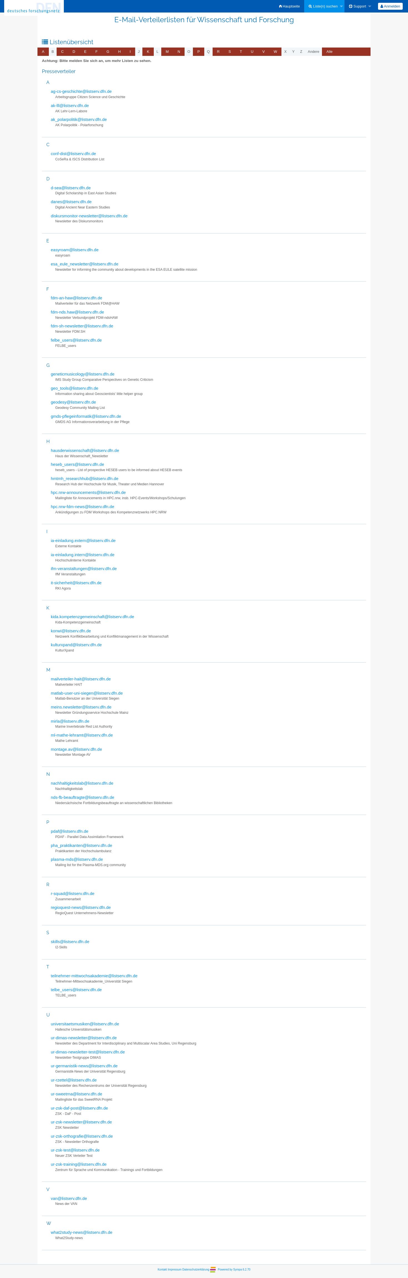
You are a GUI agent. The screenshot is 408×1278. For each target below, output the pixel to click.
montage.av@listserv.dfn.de (76, 749)
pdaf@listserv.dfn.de (69, 831)
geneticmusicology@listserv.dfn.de (82, 374)
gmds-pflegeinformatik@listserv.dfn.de (86, 416)
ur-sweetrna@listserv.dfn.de (76, 1093)
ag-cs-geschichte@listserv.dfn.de (81, 91)
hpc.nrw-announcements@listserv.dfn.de (88, 492)
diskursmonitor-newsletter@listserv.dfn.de (89, 215)
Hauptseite (289, 6)
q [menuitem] (208, 51)
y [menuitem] (293, 51)
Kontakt (162, 1269)
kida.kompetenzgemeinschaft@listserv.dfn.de (92, 616)
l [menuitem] (157, 51)
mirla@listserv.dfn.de (70, 721)
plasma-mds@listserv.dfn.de (77, 859)
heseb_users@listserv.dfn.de (77, 464)
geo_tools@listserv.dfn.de (74, 388)
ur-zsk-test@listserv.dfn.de (75, 1150)
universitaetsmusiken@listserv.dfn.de (85, 1023)
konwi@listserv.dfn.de (71, 630)
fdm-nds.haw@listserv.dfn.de (77, 312)
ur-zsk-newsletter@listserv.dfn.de (81, 1122)
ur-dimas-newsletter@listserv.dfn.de (84, 1037)
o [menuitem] (188, 51)
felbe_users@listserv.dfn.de (76, 340)
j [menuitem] (139, 51)
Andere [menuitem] (313, 51)
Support (357, 6)
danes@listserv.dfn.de (71, 201)
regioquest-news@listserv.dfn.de (81, 907)
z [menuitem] (301, 51)
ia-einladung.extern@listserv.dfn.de (83, 540)
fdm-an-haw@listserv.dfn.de (76, 297)
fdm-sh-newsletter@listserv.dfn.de (82, 326)
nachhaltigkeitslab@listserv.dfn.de (82, 783)
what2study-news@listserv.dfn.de (81, 1232)
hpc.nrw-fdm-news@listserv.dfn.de (82, 506)
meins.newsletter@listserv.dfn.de (81, 707)
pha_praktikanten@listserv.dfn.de (81, 845)
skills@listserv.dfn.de (70, 941)
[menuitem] (289, 6)
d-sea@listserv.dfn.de (71, 187)
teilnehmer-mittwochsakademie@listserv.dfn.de (94, 975)
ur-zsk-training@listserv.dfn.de (79, 1164)
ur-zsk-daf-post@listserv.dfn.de (79, 1108)
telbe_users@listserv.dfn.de (76, 989)
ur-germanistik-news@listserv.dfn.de (84, 1065)
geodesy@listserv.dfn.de (73, 402)
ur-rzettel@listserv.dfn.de (74, 1080)
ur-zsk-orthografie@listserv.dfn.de (82, 1136)
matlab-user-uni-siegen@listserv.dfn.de (87, 693)
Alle (329, 51)
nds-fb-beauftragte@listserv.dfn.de (82, 797)
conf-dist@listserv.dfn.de (73, 153)
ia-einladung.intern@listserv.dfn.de (82, 554)
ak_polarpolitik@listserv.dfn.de (79, 119)
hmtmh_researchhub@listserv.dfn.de (84, 478)
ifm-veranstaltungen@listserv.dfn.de (84, 568)
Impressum (175, 1269)
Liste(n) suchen (323, 6)
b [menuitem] (53, 51)
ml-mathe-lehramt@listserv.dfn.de (82, 735)
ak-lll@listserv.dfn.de (70, 105)
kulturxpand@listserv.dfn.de (76, 644)
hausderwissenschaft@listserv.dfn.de (85, 450)
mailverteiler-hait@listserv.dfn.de (81, 679)
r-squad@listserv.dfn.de (72, 893)
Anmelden (390, 6)
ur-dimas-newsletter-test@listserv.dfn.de (88, 1052)
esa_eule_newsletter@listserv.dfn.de (85, 264)
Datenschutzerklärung (195, 1269)
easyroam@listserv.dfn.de (75, 249)
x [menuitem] (285, 51)
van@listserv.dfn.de (69, 1198)
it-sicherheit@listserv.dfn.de (76, 582)
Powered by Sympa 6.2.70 (234, 1269)
